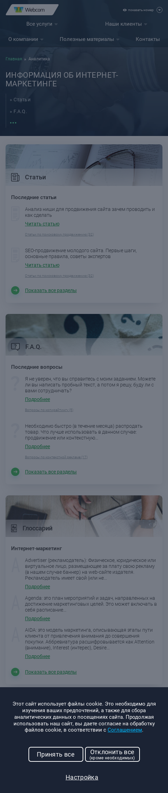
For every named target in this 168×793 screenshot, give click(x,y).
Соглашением (125, 730)
